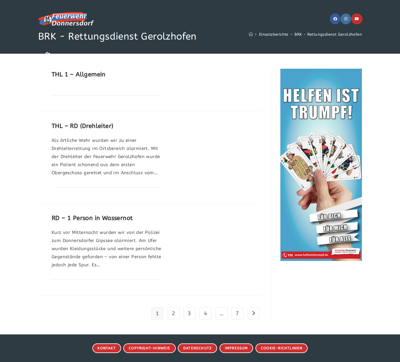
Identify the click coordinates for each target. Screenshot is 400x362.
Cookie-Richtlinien (282, 348)
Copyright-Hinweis (149, 348)
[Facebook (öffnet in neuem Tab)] (335, 18)
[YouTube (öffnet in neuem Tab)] (357, 18)
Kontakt (106, 348)
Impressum (236, 348)
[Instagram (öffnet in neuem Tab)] (346, 18)
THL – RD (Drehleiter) (82, 126)
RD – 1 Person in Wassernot (92, 218)
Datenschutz (197, 348)
